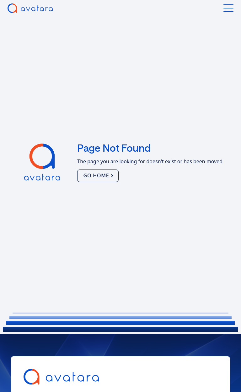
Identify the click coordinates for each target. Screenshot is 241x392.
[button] (228, 8)
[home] (30, 8)
